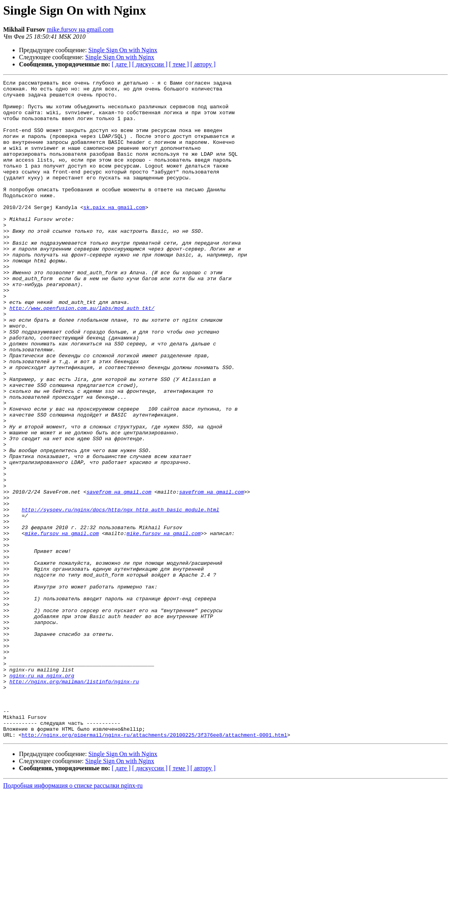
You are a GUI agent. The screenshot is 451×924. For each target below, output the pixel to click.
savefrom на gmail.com (119, 574)
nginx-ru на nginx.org (41, 795)
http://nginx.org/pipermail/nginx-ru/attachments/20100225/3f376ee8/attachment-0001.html (154, 866)
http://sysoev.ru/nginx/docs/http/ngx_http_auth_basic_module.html (120, 596)
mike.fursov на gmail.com (80, 29)
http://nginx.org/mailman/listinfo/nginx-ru (74, 802)
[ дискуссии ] (149, 64)
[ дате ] (121, 64)
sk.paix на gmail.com (114, 233)
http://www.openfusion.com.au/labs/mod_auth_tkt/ (82, 354)
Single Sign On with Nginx (122, 50)
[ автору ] (202, 64)
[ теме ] (179, 64)
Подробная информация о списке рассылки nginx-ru (73, 917)
